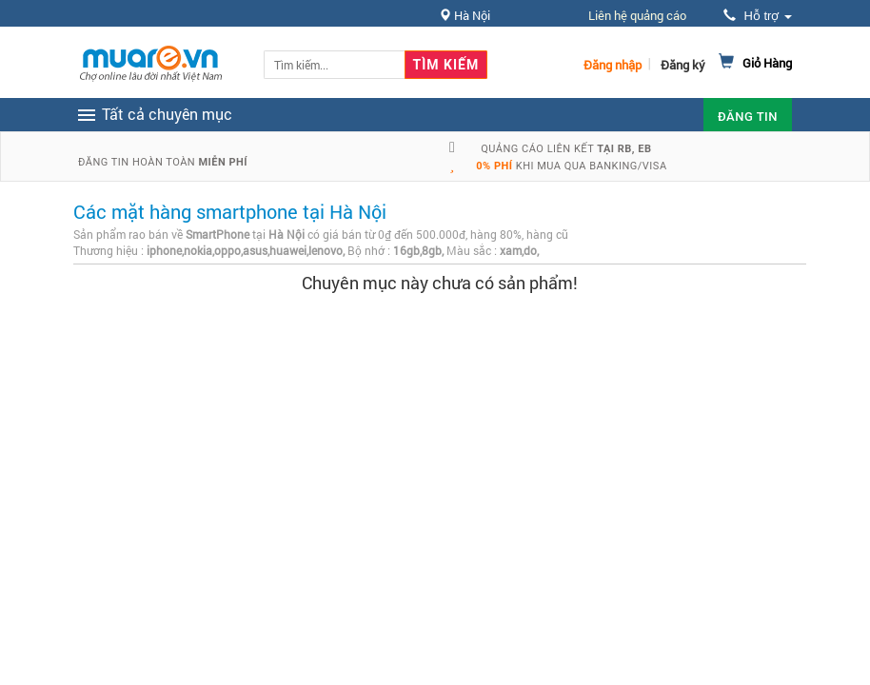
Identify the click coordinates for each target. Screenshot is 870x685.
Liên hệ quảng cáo (637, 15)
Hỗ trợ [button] (757, 16)
